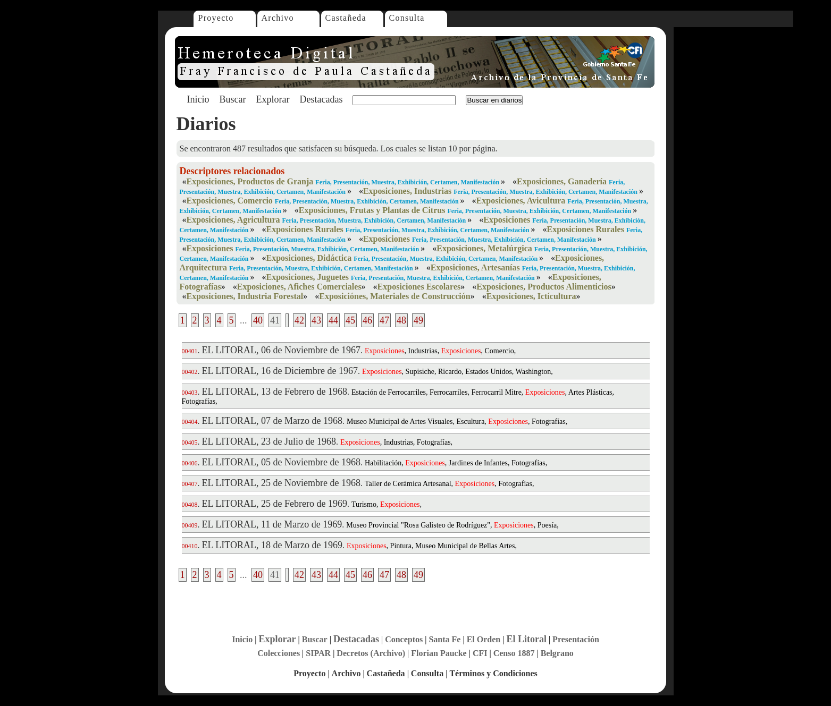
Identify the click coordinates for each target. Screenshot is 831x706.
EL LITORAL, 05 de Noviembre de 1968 (281, 462)
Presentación (575, 639)
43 (316, 320)
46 (367, 320)
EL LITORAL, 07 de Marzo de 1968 (272, 420)
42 (299, 320)
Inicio (198, 99)
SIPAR (318, 653)
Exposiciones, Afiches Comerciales (299, 286)
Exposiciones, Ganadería (562, 181)
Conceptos (404, 639)
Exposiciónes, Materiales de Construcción (394, 296)
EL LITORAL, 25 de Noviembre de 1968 (281, 483)
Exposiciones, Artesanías (475, 267)
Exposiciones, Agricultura (233, 219)
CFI (480, 653)
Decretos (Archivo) (371, 653)
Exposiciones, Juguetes (307, 277)
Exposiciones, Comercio (230, 200)
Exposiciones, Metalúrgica (484, 248)
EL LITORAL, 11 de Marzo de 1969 (272, 524)
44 (333, 320)
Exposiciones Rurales (304, 229)
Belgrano (557, 653)
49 (418, 320)
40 (258, 320)
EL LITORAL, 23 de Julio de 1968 (269, 441)
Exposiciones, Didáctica (308, 257)
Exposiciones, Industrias (407, 190)
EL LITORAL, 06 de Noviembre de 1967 (281, 350)
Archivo (278, 17)
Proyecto (216, 17)
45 (350, 320)
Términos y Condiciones (493, 673)
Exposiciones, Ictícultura (531, 296)
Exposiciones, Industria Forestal (245, 296)
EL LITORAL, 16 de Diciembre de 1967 (280, 370)
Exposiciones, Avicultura (521, 200)
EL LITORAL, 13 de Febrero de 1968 (274, 391)
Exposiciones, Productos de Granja (250, 181)
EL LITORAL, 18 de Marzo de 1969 (272, 545)
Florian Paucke (438, 653)
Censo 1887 (514, 653)
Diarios (206, 123)
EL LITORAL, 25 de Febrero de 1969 (274, 503)
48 (401, 320)
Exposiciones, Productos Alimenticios (543, 286)
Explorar (272, 99)
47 (384, 320)
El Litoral (526, 639)
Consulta (407, 17)
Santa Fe (444, 639)
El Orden (484, 639)
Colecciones (278, 653)
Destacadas (320, 99)
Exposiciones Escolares (419, 286)
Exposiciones (506, 219)
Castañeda (345, 17)
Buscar (233, 99)
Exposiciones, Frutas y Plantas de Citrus (372, 210)
